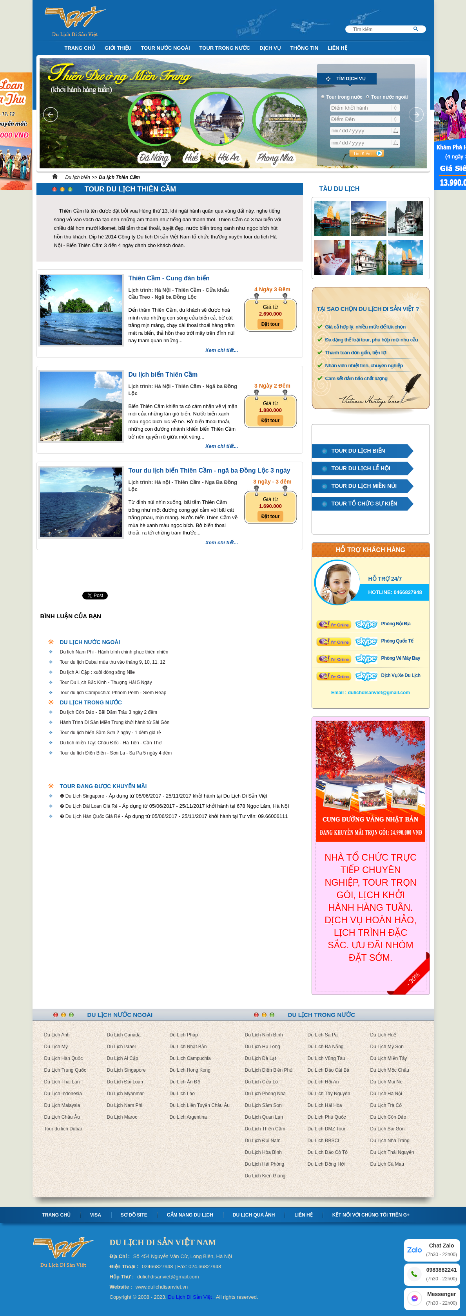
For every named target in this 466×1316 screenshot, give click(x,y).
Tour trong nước (224, 48)
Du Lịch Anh (57, 1035)
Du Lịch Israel (121, 1046)
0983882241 (441, 1275)
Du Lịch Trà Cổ (386, 1105)
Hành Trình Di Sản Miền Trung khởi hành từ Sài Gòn (115, 722)
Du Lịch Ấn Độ (185, 1082)
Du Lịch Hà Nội (386, 1093)
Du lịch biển (77, 177)
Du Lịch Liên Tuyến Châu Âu (200, 1105)
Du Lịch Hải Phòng (265, 1164)
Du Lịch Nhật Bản (188, 1046)
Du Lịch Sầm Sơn (263, 1105)
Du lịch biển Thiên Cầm (163, 374)
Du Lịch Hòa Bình (263, 1152)
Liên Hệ (337, 48)
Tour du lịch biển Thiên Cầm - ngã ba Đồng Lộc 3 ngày (209, 470)
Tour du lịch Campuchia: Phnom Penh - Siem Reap (113, 692)
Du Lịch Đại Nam (263, 1140)
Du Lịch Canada (124, 1035)
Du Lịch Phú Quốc (327, 1117)
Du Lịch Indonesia (63, 1093)
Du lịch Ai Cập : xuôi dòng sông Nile (97, 672)
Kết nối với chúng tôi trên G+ (371, 1215)
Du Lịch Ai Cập (122, 1058)
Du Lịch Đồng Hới (326, 1164)
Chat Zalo (441, 1250)
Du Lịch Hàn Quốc (63, 1058)
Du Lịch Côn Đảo (388, 1117)
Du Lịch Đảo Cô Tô (328, 1152)
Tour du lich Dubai (63, 1129)
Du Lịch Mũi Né (386, 1082)
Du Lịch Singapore (126, 1070)
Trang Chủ (80, 48)
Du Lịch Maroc (122, 1117)
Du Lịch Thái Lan (62, 1082)
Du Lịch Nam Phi (124, 1105)
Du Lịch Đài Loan (125, 1082)
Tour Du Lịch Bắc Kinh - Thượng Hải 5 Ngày (106, 682)
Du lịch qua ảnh (254, 1215)
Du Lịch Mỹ (56, 1046)
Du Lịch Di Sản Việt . (191, 1297)
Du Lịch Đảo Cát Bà (329, 1070)
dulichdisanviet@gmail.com (379, 692)
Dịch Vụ (270, 48)
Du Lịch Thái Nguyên (392, 1152)
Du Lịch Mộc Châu (389, 1070)
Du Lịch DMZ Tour (327, 1129)
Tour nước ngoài (165, 48)
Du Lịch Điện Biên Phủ (269, 1070)
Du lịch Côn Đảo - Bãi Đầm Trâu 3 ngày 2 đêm (108, 712)
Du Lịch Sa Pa (323, 1035)
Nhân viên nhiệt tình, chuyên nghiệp (364, 365)
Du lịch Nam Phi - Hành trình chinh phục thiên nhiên (114, 652)
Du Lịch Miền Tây (388, 1058)
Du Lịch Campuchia (190, 1058)
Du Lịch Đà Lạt (260, 1058)
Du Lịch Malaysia (62, 1105)
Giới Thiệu (118, 48)
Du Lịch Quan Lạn (264, 1117)
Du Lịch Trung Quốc (65, 1070)
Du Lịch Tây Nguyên (329, 1093)
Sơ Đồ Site (134, 1215)
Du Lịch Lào (182, 1093)
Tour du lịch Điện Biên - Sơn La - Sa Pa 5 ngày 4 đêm (116, 753)
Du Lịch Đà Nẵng (326, 1046)
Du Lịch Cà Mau (387, 1164)
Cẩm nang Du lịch (190, 1215)
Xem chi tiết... (221, 350)
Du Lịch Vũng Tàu (326, 1058)
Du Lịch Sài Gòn (387, 1129)
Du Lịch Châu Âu (62, 1117)
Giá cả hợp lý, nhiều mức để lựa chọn (365, 327)
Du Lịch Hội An (323, 1082)
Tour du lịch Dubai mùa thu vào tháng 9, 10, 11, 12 (112, 662)
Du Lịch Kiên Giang (265, 1176)
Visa (95, 1215)
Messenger (441, 1299)
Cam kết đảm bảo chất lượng (356, 378)
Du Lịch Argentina (188, 1117)
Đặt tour (270, 324)
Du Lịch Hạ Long (262, 1046)
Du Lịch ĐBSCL (324, 1140)
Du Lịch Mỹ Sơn (387, 1046)
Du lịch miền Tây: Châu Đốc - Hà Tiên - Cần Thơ (110, 743)
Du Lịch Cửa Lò (261, 1082)
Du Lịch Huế (383, 1035)
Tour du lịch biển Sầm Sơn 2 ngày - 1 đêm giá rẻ (110, 732)
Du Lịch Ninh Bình (264, 1035)
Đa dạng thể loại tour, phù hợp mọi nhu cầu (371, 340)
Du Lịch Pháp (184, 1035)
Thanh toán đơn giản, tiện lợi (355, 353)
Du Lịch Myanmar (125, 1093)
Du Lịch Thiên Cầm (265, 1129)
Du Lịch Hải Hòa (325, 1105)
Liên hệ (303, 1215)
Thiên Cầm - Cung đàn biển (169, 278)
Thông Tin (304, 48)
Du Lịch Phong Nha (265, 1093)
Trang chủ (56, 1215)
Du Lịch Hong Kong (190, 1070)
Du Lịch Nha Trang (390, 1140)
